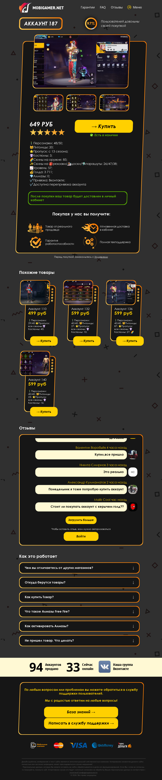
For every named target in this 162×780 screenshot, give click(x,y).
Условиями (101, 256)
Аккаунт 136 (123, 309)
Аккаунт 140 (37, 379)
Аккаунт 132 (80, 309)
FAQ (103, 7)
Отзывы (117, 7)
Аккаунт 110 (37, 309)
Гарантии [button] (88, 7)
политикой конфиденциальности (83, 772)
